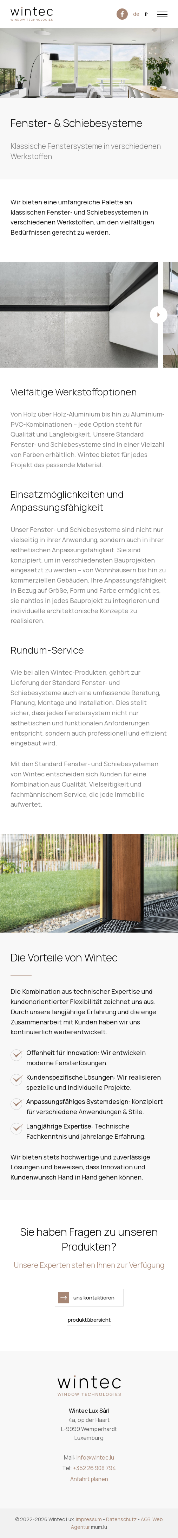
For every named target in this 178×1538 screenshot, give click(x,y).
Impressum (89, 1519)
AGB (145, 1519)
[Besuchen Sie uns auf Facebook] (122, 14)
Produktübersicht (89, 1319)
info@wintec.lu (95, 1457)
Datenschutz (121, 1519)
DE (136, 14)
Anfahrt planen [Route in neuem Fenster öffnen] (89, 1479)
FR (146, 14)
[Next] (158, 315)
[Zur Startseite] (32, 14)
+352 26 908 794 (94, 1468)
